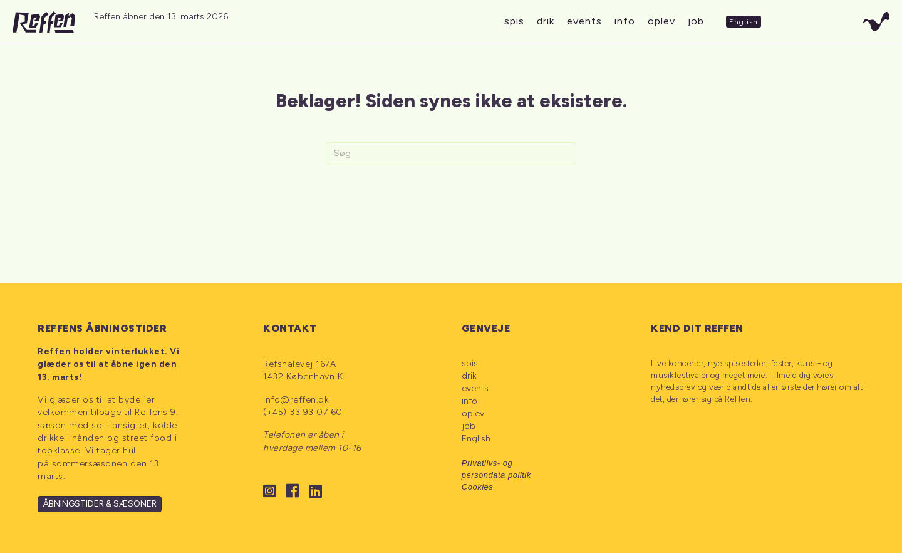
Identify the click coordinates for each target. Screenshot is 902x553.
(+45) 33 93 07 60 (303, 412)
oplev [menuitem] (473, 413)
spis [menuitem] (470, 363)
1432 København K (303, 376)
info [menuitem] (469, 401)
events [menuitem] (475, 388)
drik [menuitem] (469, 376)
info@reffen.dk (296, 399)
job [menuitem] (468, 426)
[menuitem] (519, 439)
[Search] (451, 153)
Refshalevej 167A (299, 364)
